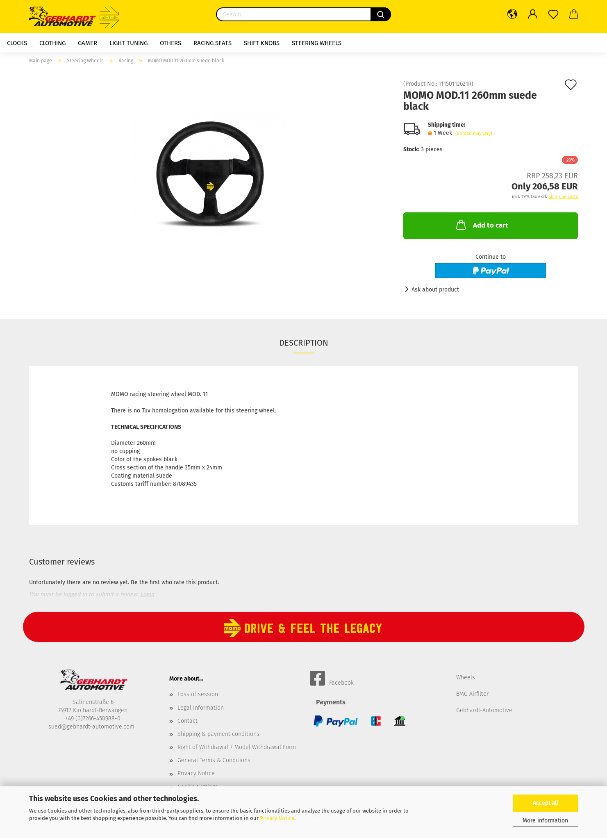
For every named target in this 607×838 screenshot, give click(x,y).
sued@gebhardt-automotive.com (92, 726)
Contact (187, 720)
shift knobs (262, 43)
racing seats (212, 43)
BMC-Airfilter (472, 693)
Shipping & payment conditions (218, 734)
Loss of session (197, 694)
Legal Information (200, 707)
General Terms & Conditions (213, 760)
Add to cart (481, 224)
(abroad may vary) (473, 133)
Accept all (545, 802)
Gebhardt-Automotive (484, 710)
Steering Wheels (316, 43)
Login (147, 594)
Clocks (17, 43)
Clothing (52, 43)
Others (170, 43)
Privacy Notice (277, 818)
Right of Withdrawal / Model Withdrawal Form (236, 747)
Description (303, 343)
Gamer (87, 43)
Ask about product (435, 289)
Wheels (465, 677)
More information (545, 820)
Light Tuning (128, 43)
